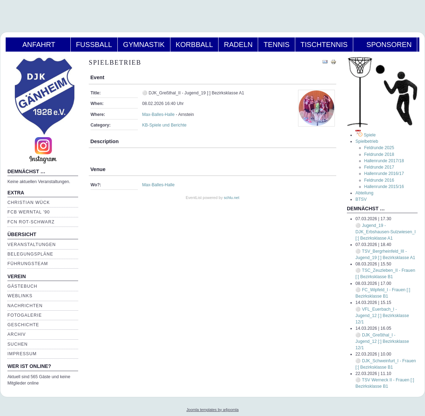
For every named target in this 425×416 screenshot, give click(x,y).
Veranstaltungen (31, 244)
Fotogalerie (24, 315)
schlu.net (231, 197)
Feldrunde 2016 (379, 180)
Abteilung (364, 193)
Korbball (194, 44)
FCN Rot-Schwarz (30, 221)
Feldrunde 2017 (379, 167)
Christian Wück (28, 202)
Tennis (276, 44)
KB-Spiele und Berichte (164, 125)
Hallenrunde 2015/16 (384, 186)
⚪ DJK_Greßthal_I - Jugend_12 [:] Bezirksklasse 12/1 (382, 341)
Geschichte (23, 324)
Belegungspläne (30, 254)
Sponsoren (385, 44)
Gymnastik (144, 44)
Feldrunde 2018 (379, 154)
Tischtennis (324, 44)
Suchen (17, 344)
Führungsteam (27, 263)
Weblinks (20, 295)
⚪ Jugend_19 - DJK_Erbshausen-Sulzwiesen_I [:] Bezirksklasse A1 (385, 232)
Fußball (94, 44)
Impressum (22, 353)
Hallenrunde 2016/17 (384, 173)
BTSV (361, 199)
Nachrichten (24, 305)
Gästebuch (22, 286)
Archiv (16, 334)
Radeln (238, 44)
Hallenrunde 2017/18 (384, 160)
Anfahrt (38, 44)
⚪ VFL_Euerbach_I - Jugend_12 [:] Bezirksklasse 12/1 (382, 315)
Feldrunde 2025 (379, 147)
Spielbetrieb (366, 141)
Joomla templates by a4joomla (212, 410)
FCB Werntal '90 (28, 212)
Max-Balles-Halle (158, 114)
